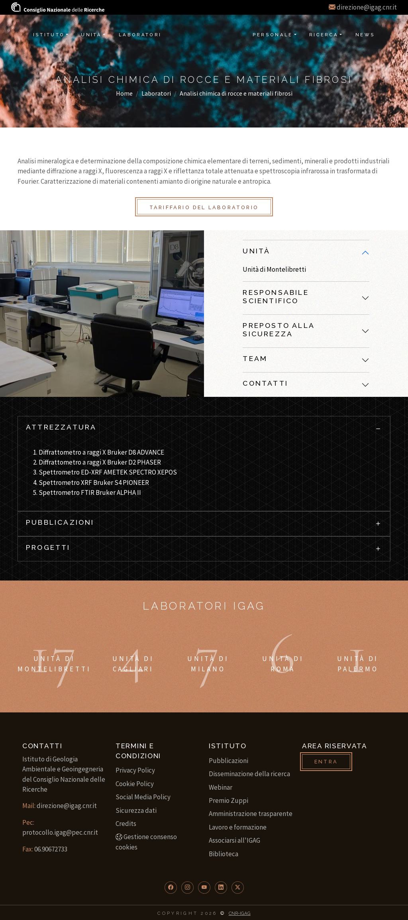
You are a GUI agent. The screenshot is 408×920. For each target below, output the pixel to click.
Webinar (220, 787)
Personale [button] (273, 34)
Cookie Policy (135, 783)
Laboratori (156, 93)
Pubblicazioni (228, 760)
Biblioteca (223, 853)
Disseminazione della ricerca (249, 773)
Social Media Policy (143, 796)
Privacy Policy (135, 770)
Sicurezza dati (136, 810)
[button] (171, 887)
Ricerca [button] (324, 34)
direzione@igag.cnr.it (367, 7)
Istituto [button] (49, 34)
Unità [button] (91, 34)
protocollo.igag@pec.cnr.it (60, 832)
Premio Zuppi (228, 800)
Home (124, 93)
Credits (126, 823)
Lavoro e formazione (238, 827)
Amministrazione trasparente (250, 813)
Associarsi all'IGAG (234, 840)
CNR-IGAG (240, 913)
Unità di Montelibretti (274, 269)
